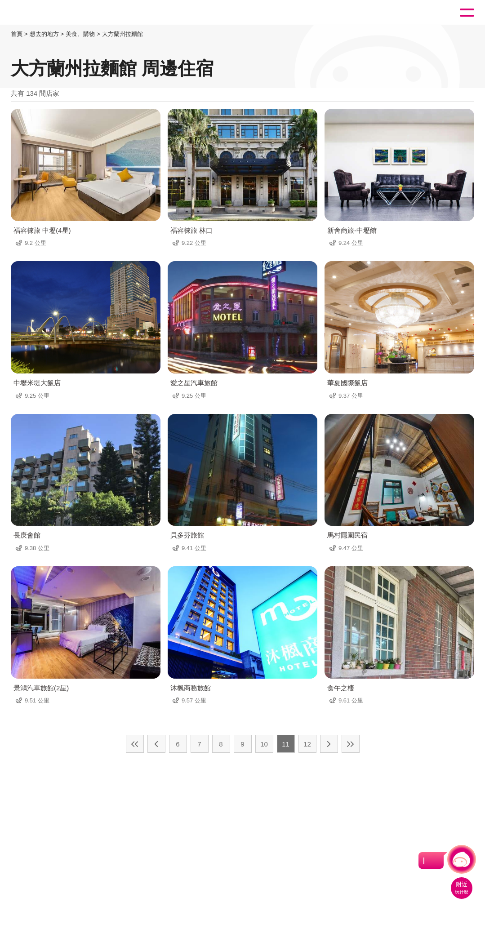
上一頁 (156, 744)
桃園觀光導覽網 (44, 13)
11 (285, 744)
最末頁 (351, 744)
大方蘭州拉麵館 (122, 34)
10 (264, 744)
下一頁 (329, 744)
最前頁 (135, 744)
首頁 (16, 34)
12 (307, 744)
